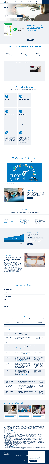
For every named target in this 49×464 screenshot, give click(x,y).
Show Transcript (9, 183)
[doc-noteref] (33, 285)
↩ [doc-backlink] (12, 430)
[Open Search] (36, 2)
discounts (7, 265)
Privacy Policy (17, 460)
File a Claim (17, 453)
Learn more (29, 198)
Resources (17, 1)
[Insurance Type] (8, 16)
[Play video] (24, 172)
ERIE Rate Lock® (34, 240)
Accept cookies (32, 460)
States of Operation (26, 460)
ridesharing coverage (24, 374)
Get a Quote (17, 452)
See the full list (30, 39)
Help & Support (22, 1)
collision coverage (18, 347)
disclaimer (11, 271)
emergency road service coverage (22, 354)
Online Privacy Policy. (36, 458)
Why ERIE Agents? (28, 1)
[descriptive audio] (13, 183)
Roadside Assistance (18, 455)
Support (27, 452)
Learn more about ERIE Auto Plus (24, 142)
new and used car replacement (21, 360)
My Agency (45, 1)
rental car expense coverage (24, 349)
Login (39, 1)
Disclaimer (21, 460)
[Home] (6, 2)
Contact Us (27, 453)
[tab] (18, 63)
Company (33, 1)
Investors (27, 455)
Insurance (13, 1)
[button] (24, 289)
